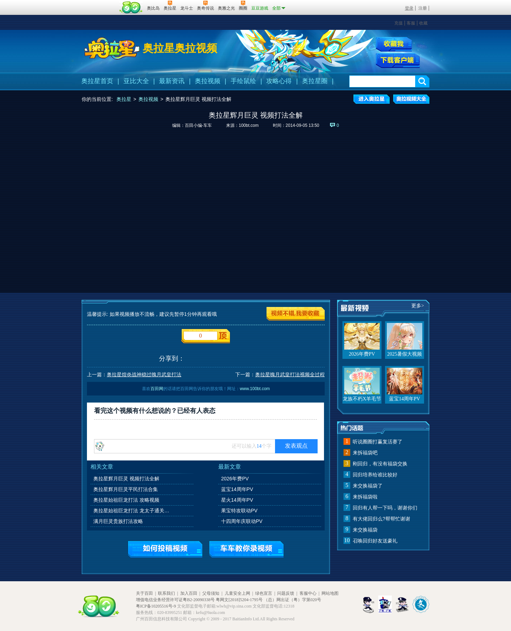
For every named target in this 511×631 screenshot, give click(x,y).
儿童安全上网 (237, 593)
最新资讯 (172, 81)
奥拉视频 (207, 81)
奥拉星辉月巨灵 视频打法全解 (126, 478)
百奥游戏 (99, 3)
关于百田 (144, 593)
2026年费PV (235, 478)
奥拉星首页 (97, 81)
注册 (422, 8)
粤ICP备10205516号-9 (156, 606)
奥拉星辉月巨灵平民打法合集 (125, 489)
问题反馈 (285, 593)
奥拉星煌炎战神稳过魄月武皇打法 (144, 374)
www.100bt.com (255, 388)
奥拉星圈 (315, 81)
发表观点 (296, 446)
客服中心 (308, 593)
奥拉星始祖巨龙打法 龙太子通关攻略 (132, 510)
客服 (411, 23)
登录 (409, 8)
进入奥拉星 (371, 99)
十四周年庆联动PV (242, 521)
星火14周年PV (237, 500)
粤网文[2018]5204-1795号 (239, 599)
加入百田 (188, 593)
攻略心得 (279, 81)
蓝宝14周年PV (237, 489)
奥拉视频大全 (411, 99)
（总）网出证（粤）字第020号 (292, 599)
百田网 (131, 7)
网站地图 (330, 593)
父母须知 (210, 593)
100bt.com (249, 125)
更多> (417, 305)
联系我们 (166, 593)
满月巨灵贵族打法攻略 (118, 521)
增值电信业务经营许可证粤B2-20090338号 (175, 599)
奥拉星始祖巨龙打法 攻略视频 (126, 500)
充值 (398, 23)
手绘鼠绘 (243, 81)
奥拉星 (123, 99)
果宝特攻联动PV (239, 510)
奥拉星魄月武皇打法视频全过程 (290, 374)
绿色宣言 (263, 593)
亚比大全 (136, 81)
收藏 (423, 23)
